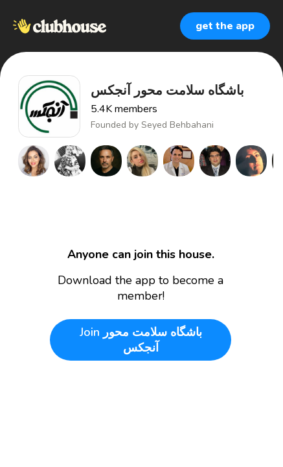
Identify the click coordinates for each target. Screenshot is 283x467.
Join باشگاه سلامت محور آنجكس (141, 339)
